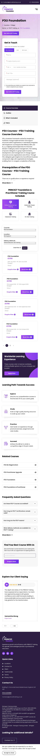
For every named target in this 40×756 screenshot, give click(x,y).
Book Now (26, 269)
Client (6, 669)
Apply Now (11, 373)
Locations (7, 663)
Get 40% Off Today (10, 33)
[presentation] (5, 625)
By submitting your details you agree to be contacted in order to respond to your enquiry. (20, 86)
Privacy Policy (8, 677)
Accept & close (9, 753)
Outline (7, 113)
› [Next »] (13, 345)
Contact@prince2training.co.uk (11, 2)
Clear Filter (17, 247)
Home (4, 28)
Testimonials (8, 672)
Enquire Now (13, 269)
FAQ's (7, 123)
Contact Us (8, 666)
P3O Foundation (25, 28)
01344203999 (34, 2)
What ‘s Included (10, 118)
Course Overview (11, 108)
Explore (25, 248)
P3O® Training (13, 28)
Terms (6, 675)
